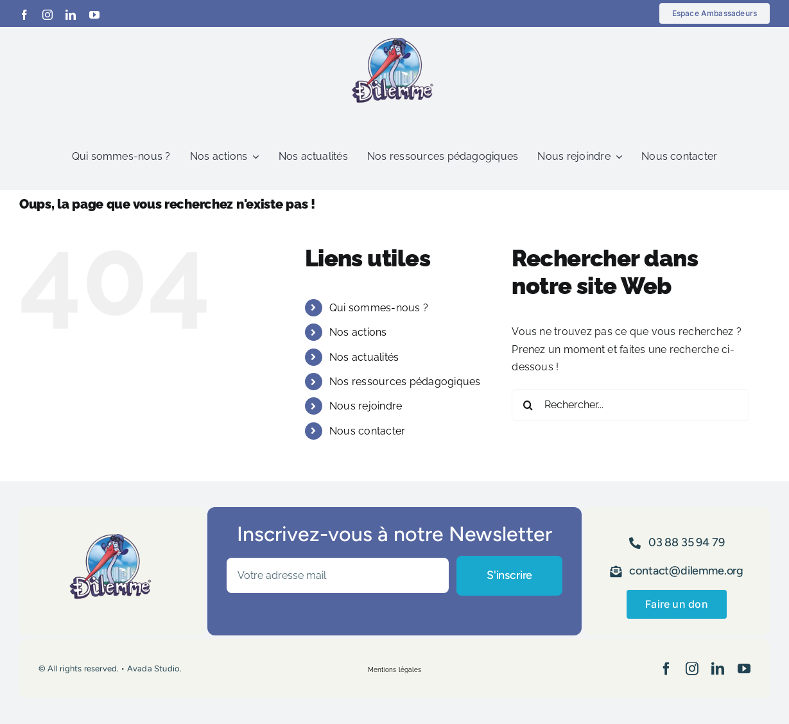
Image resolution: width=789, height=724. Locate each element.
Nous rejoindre (365, 406)
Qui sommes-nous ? (378, 308)
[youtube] (94, 15)
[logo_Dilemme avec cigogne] (395, 32)
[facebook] (24, 15)
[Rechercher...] (630, 405)
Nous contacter (367, 431)
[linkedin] (70, 15)
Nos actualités (364, 357)
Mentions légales (395, 669)
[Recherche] (528, 405)
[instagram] (47, 15)
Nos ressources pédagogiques (404, 381)
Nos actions (358, 332)
